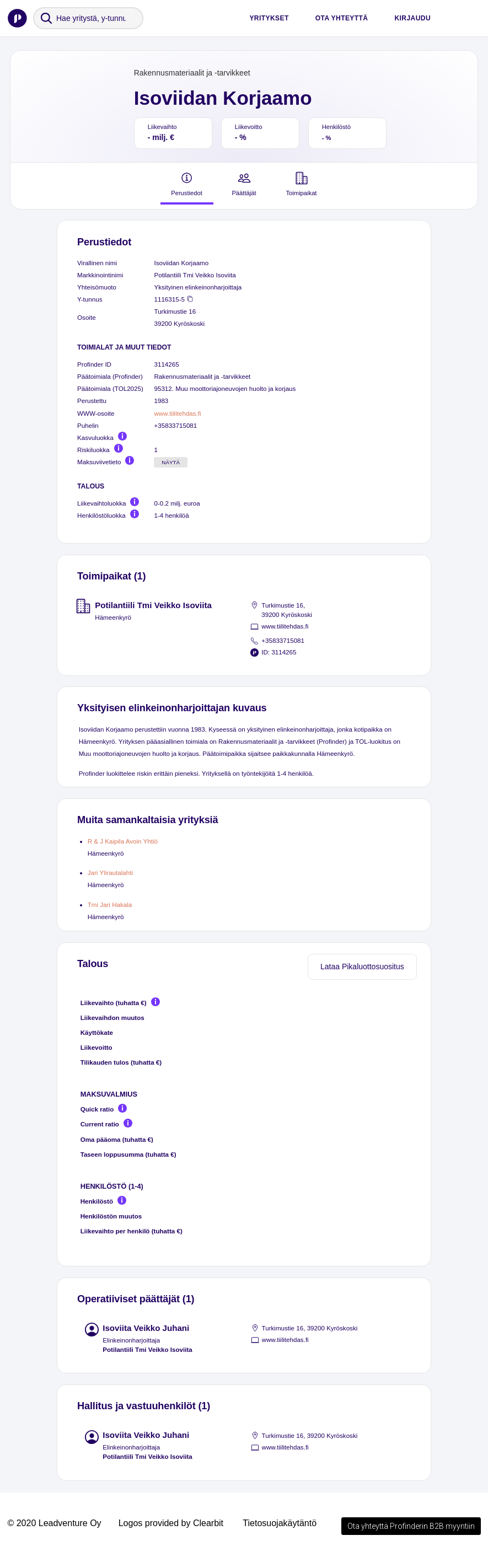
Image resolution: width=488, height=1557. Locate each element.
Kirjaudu (412, 18)
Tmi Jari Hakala (110, 904)
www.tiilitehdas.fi (177, 413)
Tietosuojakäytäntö (280, 1523)
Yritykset (268, 18)
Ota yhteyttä (341, 18)
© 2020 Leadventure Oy (54, 1523)
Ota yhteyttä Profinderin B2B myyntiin (411, 1526)
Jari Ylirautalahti (110, 872)
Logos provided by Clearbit (171, 1523)
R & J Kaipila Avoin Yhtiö (123, 841)
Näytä (171, 462)
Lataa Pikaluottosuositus (362, 966)
